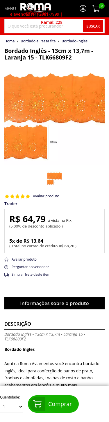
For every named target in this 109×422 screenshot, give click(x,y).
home (9, 41)
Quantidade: (11, 403)
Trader (10, 203)
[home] (35, 9)
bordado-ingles (74, 41)
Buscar (93, 26)
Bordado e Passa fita (38, 41)
